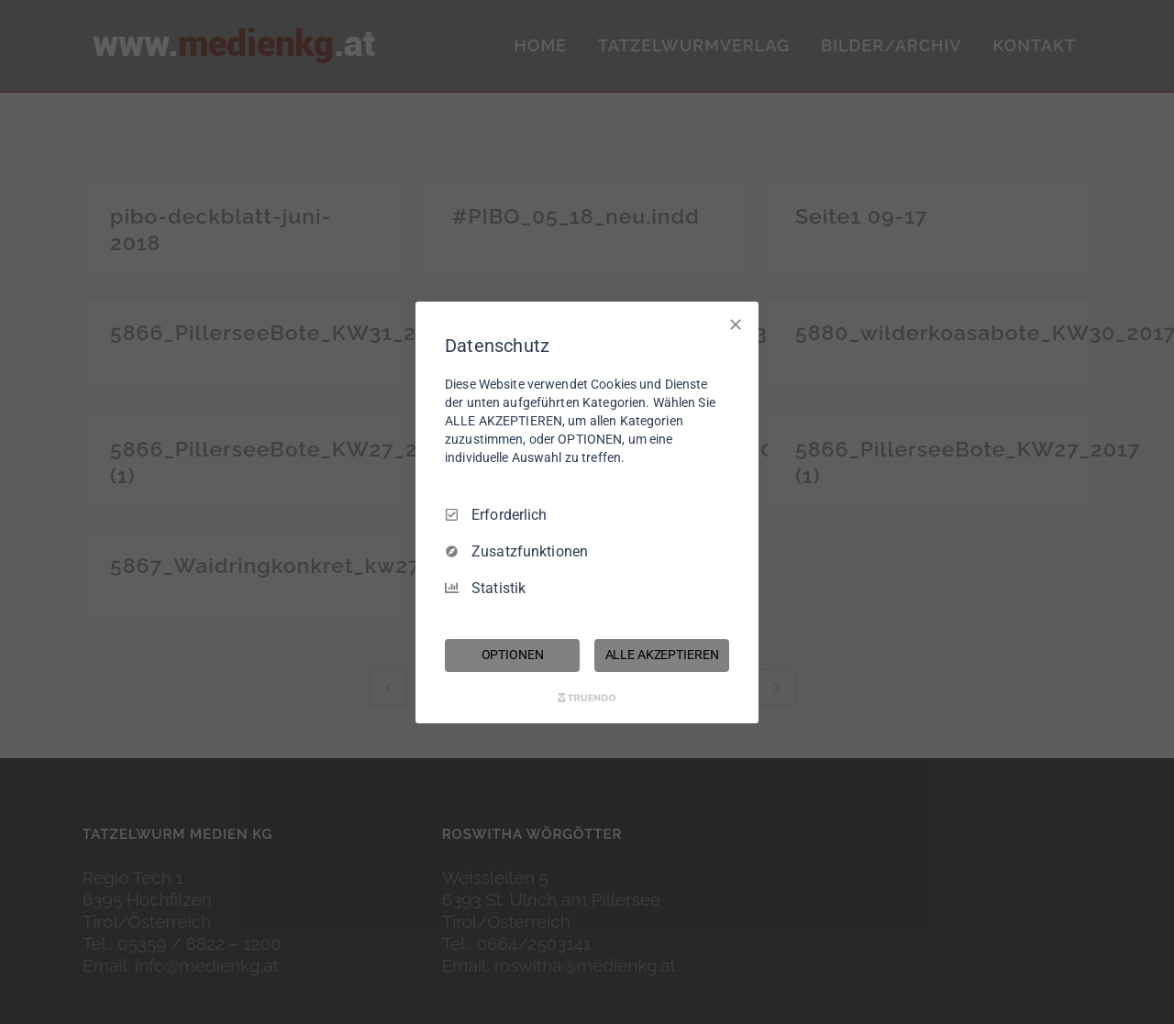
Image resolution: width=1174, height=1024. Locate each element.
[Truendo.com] (587, 697)
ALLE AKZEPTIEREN (662, 654)
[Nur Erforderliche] (736, 324)
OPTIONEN (513, 654)
